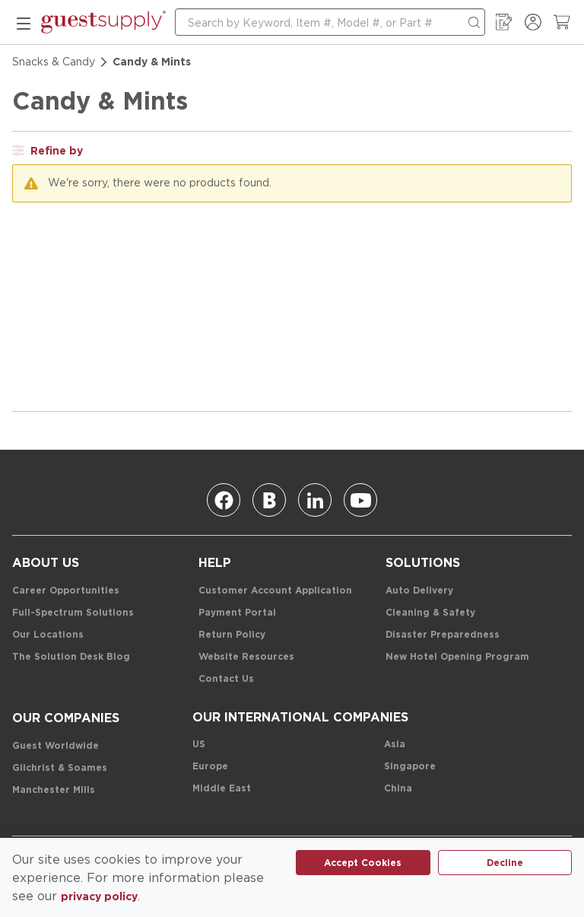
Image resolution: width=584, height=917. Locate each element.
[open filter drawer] (47, 151)
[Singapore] (410, 766)
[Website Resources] (246, 657)
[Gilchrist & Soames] (59, 768)
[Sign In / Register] (533, 22)
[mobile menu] (23, 22)
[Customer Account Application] (275, 591)
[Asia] (394, 744)
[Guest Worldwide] (55, 746)
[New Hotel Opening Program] (457, 657)
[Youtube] (360, 500)
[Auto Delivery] (419, 591)
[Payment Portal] (237, 613)
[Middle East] (221, 788)
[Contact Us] (226, 679)
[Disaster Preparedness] (443, 635)
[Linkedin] (315, 500)
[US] (198, 744)
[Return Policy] (231, 635)
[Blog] (269, 500)
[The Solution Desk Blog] (71, 657)
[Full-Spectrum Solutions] (73, 613)
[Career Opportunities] (65, 591)
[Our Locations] (48, 635)
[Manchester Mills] (53, 790)
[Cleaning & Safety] (430, 613)
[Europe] (210, 766)
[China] (398, 788)
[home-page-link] (103, 22)
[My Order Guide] (504, 22)
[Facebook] (223, 500)
